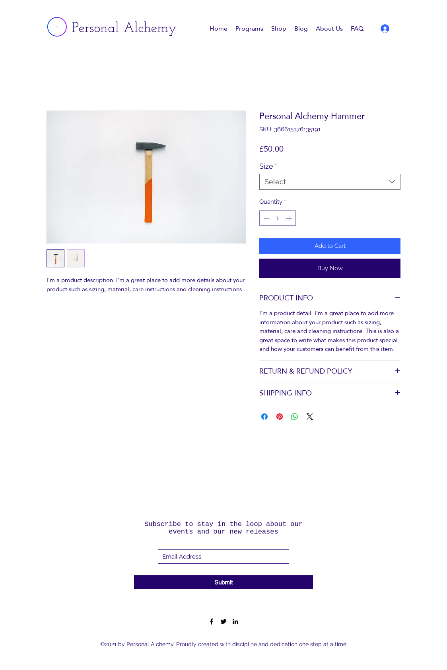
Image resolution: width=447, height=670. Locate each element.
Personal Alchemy (124, 29)
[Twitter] (223, 621)
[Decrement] (265, 218)
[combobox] (329, 182)
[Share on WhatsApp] (294, 416)
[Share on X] (310, 416)
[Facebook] (212, 621)
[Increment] (289, 218)
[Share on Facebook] (264, 416)
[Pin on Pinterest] (279, 416)
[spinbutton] (277, 218)
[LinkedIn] (235, 621)
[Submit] (223, 582)
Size (268, 166)
